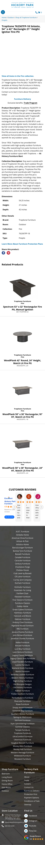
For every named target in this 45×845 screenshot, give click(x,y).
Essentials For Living (22, 590)
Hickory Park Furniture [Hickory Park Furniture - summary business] (10, 502)
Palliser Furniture (22, 691)
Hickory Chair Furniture (22, 622)
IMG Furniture (22, 629)
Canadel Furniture (22, 557)
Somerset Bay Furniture (22, 711)
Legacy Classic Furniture (22, 655)
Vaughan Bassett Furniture (22, 743)
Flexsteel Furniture (22, 597)
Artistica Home (22, 544)
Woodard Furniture (22, 759)
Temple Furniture (22, 730)
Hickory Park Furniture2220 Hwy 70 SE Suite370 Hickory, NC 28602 (13, 817)
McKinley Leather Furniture (22, 674)
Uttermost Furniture (22, 740)
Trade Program (30, 103)
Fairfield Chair (22, 593)
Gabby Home (22, 606)
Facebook (33, 815)
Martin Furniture (22, 671)
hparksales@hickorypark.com (15, 822)
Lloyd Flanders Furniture (22, 662)
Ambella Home (22, 535)
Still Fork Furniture (22, 720)
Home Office (7, 784)
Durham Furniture (22, 583)
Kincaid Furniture (22, 645)
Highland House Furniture (23, 625)
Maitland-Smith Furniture (22, 668)
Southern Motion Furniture (22, 714)
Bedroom (6, 774)
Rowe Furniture (22, 704)
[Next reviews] (41, 507)
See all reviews (9, 517)
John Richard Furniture (22, 635)
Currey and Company (22, 580)
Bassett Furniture (22, 554)
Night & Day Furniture (22, 681)
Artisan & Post (22, 541)
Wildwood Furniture (22, 756)
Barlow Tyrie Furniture (22, 551)
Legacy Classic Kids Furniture (22, 658)
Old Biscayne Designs (22, 684)
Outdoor (5, 791)
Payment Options (31, 798)
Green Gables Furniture (23, 609)
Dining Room (7, 780)
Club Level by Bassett (22, 573)
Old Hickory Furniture (22, 687)
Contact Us (28, 787)
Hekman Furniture (22, 619)
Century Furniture (22, 564)
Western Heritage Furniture (22, 752)
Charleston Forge (22, 567)
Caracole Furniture (22, 560)
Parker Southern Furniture (22, 694)
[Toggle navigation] (3, 12)
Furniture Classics (22, 603)
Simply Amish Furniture (22, 707)
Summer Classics (22, 727)
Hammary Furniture (22, 613)
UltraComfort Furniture (22, 736)
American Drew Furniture (22, 538)
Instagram (33, 821)
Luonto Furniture (22, 665)
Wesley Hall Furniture (22, 749)
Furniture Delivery (22, 99)
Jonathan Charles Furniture (22, 638)
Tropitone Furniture (22, 301)
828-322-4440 (9, 826)
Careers (27, 784)
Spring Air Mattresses (22, 717)
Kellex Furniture (22, 642)
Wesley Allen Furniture (22, 746)
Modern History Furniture (22, 678)
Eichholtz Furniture (23, 587)
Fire (22, 303)
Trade (26, 780)
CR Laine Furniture (22, 576)
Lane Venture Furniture (22, 652)
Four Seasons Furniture (22, 600)
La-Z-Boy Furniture (22, 649)
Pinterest (32, 831)
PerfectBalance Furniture (22, 698)
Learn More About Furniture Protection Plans (22, 244)
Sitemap (27, 804)
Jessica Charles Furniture (22, 632)
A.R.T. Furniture (22, 531)
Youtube (32, 826)
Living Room (7, 777)
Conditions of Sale (32, 801)
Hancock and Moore (22, 616)
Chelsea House (22, 570)
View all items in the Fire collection (17, 76)
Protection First (30, 794)
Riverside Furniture (22, 701)
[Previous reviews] (14, 507)
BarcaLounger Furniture (22, 547)
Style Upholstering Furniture (22, 723)
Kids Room (6, 787)
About (26, 777)
